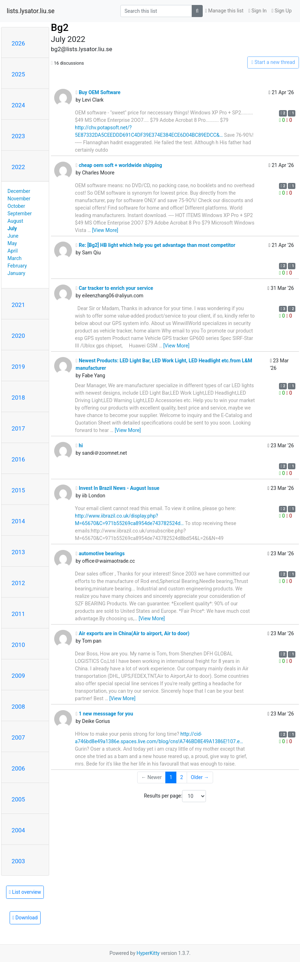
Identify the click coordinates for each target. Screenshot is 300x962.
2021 (18, 304)
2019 (18, 366)
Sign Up (281, 10)
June (13, 236)
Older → (200, 777)
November (18, 198)
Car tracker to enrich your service (114, 288)
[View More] (105, 230)
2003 (18, 861)
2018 (18, 397)
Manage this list (224, 10)
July (12, 228)
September (19, 213)
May (12, 243)
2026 (18, 43)
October (16, 206)
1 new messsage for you (104, 714)
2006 (18, 768)
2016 (18, 459)
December (18, 191)
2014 (18, 521)
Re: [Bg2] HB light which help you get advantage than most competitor (155, 245)
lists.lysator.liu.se (31, 11)
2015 (18, 490)
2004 (18, 830)
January (16, 273)
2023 (18, 136)
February (17, 266)
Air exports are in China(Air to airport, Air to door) (132, 633)
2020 (18, 335)
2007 (18, 737)
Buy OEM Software (98, 92)
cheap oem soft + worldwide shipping (119, 165)
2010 (18, 644)
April (12, 251)
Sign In (257, 10)
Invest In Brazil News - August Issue (117, 488)
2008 (18, 706)
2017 (18, 428)
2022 (18, 167)
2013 (18, 552)
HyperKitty (148, 953)
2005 (18, 799)
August (15, 221)
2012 (18, 583)
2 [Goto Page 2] (181, 777)
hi (79, 445)
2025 (18, 74)
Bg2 (59, 27)
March (14, 258)
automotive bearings (100, 553)
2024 (18, 105)
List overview (25, 892)
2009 (18, 675)
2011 (18, 613)
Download (25, 917)
